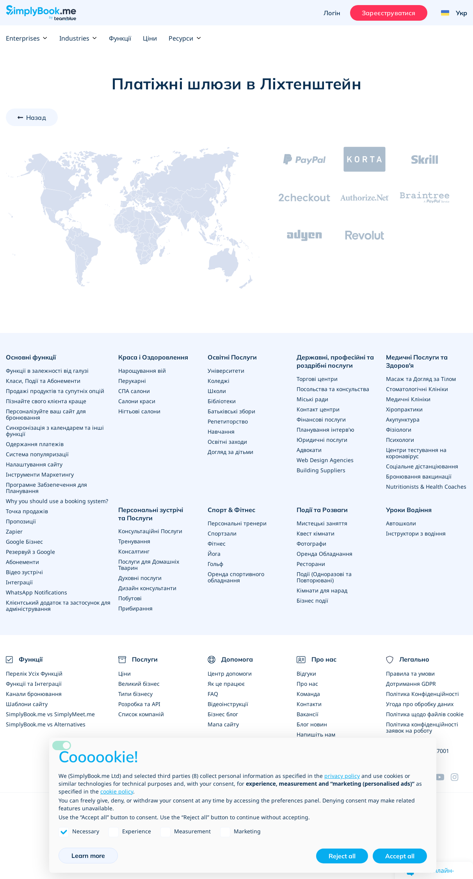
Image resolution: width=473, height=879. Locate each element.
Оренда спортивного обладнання (236, 577)
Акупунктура (403, 419)
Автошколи (401, 523)
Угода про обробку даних (419, 704)
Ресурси (185, 38)
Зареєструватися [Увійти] (388, 13)
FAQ (213, 694)
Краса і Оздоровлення (153, 357)
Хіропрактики (404, 409)
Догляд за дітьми (230, 452)
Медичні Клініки (408, 399)
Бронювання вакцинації (419, 476)
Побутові (130, 598)
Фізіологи (398, 429)
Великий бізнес (139, 683)
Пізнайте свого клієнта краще (46, 401)
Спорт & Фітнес (231, 510)
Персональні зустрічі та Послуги (150, 514)
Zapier (14, 531)
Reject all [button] (342, 856)
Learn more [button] (88, 855)
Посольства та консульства (333, 389)
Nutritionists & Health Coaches (426, 486)
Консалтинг (133, 551)
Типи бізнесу (135, 694)
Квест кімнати (315, 533)
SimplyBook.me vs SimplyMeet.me (50, 714)
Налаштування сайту (34, 464)
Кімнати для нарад (322, 590)
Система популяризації (37, 454)
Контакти (309, 704)
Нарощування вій (142, 370)
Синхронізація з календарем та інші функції (55, 431)
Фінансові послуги (321, 419)
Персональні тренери (237, 523)
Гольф (215, 564)
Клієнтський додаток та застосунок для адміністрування (58, 605)
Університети (226, 370)
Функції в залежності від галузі (47, 370)
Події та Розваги (322, 510)
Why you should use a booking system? (57, 501)
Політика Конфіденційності (422, 694)
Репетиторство (228, 421)
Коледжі (218, 380)
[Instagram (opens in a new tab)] (459, 777)
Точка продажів (27, 511)
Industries (78, 38)
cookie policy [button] (116, 791)
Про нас (307, 683)
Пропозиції (21, 521)
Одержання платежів (35, 444)
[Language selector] (451, 13)
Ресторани (311, 564)
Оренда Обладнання (324, 553)
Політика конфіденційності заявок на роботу (422, 727)
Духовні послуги (140, 578)
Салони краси (136, 401)
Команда (308, 694)
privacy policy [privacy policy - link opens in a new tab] (342, 775)
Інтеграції (19, 582)
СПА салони (134, 391)
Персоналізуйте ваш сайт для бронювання (46, 414)
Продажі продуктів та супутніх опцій (55, 391)
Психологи (400, 439)
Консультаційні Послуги (150, 531)
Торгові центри (317, 379)
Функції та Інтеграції (34, 683)
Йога (214, 553)
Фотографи (311, 543)
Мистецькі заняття (322, 523)
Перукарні (132, 380)
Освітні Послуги (232, 357)
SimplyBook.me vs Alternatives (45, 724)
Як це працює (226, 683)
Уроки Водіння (409, 510)
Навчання (221, 431)
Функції (120, 38)
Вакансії (307, 714)
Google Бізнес (24, 541)
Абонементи (22, 562)
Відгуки (306, 673)
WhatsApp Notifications (36, 592)
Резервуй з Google (30, 551)
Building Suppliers (321, 470)
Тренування (134, 541)
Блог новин (312, 724)
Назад (36, 117)
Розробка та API (139, 704)
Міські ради (312, 399)
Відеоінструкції (228, 704)
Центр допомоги (230, 673)
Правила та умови (410, 673)
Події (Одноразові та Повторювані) (324, 577)
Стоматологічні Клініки (417, 389)
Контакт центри (318, 409)
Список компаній (141, 714)
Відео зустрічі (24, 572)
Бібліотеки (222, 401)
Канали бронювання (34, 694)
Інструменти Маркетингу (40, 474)
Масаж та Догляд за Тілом (421, 379)
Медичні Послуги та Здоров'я (417, 361)
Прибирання (135, 608)
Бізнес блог (223, 714)
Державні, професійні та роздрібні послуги (335, 361)
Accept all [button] (399, 856)
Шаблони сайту (27, 704)
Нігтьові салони (139, 411)
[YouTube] (443, 777)
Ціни (150, 38)
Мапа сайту (223, 724)
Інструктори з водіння (416, 533)
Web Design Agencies (325, 460)
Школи (217, 391)
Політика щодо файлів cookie (425, 714)
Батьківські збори (231, 411)
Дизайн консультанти (147, 588)
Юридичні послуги (322, 439)
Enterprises (27, 38)
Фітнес (217, 543)
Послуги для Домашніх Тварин (148, 564)
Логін (332, 13)
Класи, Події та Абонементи (43, 380)
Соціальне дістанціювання (422, 466)
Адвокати (309, 450)
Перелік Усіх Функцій (34, 673)
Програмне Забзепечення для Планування (46, 488)
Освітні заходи (227, 441)
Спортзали (222, 533)
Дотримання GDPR (411, 683)
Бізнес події (312, 600)
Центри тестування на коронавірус (416, 453)
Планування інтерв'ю (325, 429)
